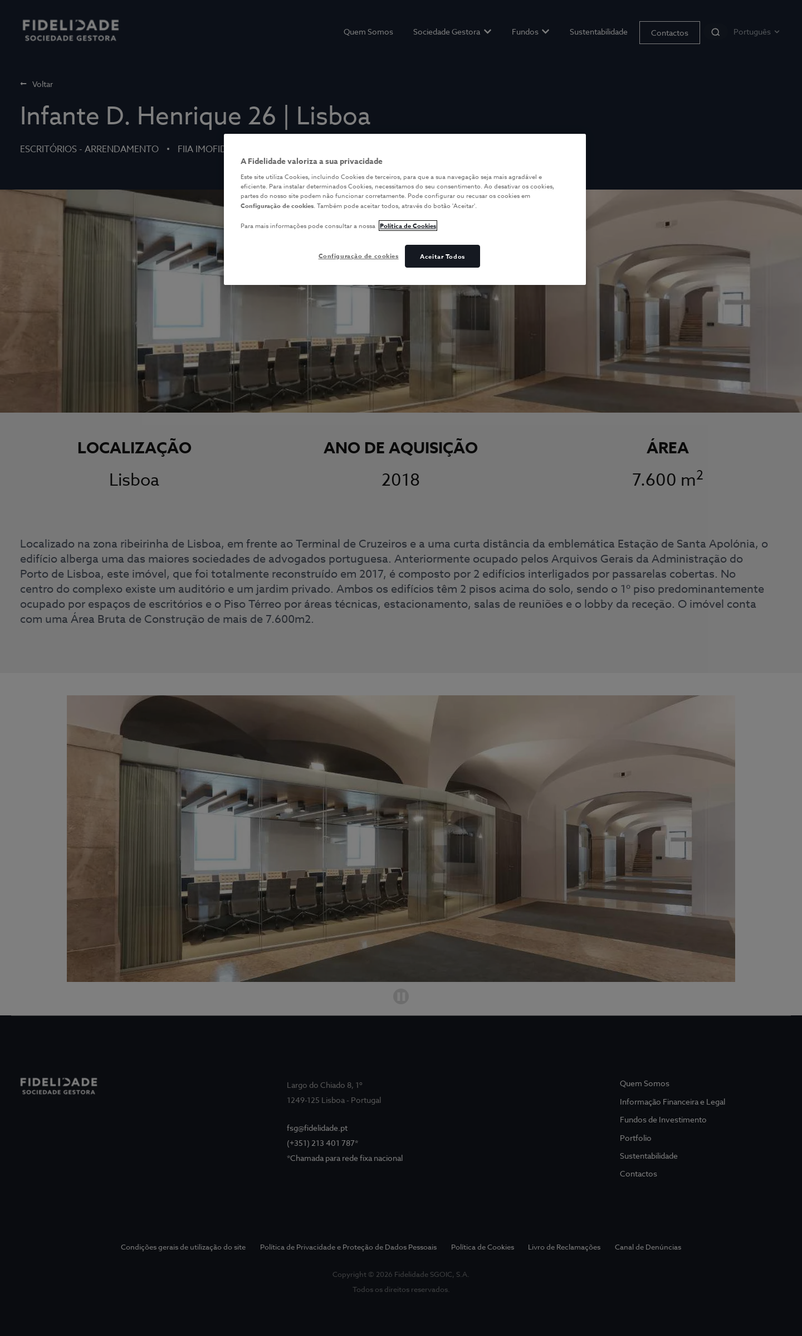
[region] (405, 209)
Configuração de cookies (359, 255)
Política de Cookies (408, 225)
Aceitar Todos (442, 256)
